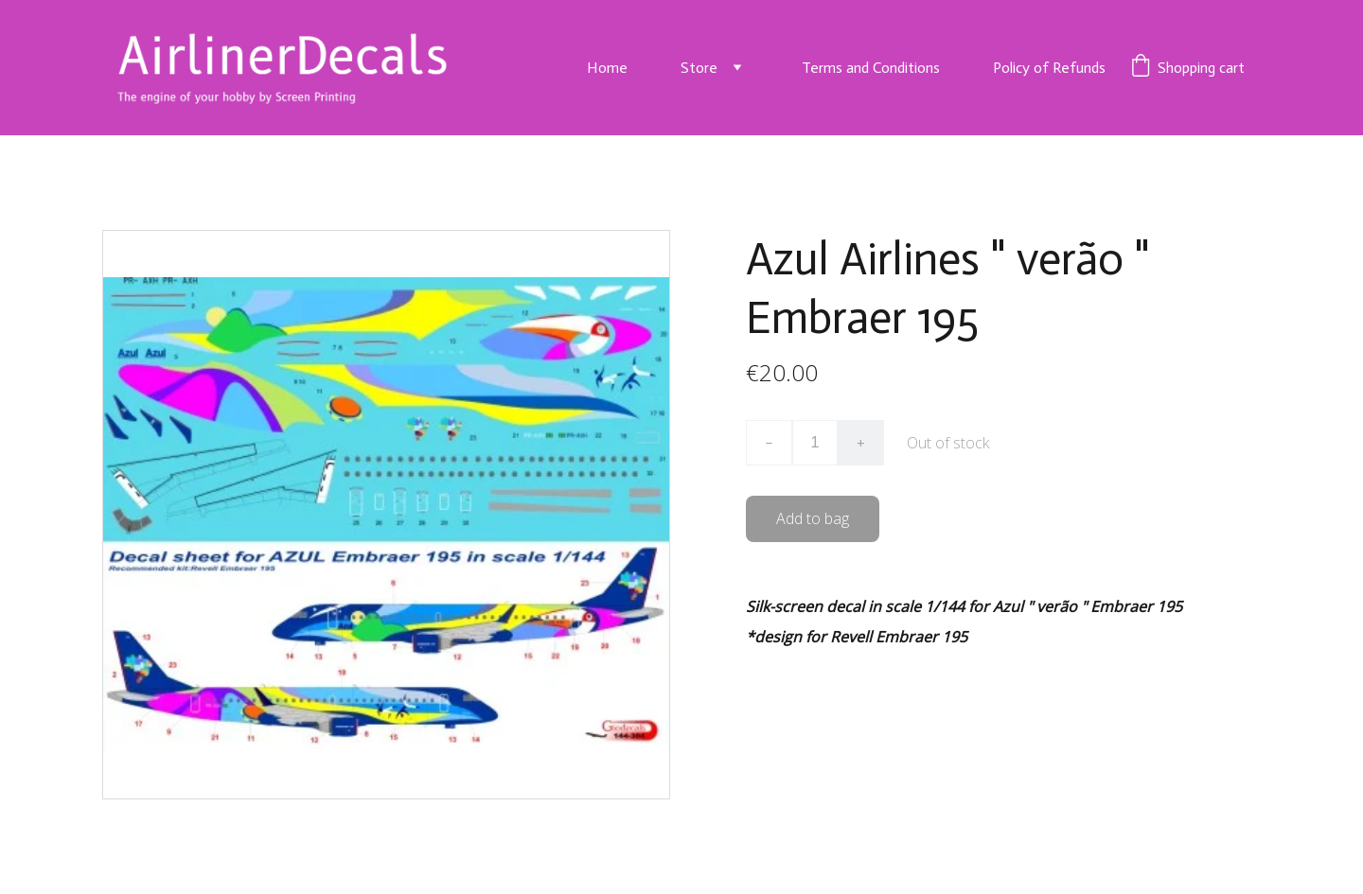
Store (699, 68)
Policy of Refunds (1049, 68)
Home (607, 68)
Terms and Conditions (871, 68)
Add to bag (812, 518)
